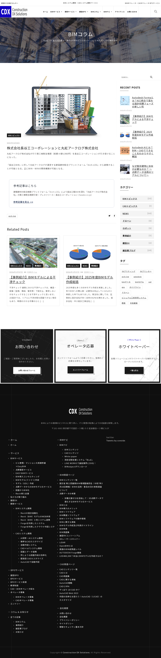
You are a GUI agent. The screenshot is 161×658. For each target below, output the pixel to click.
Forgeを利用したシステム (33, 523)
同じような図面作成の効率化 (34, 555)
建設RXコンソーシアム (69, 535)
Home (46, 40)
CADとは (63, 572)
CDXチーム (32, 272)
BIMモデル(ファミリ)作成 (27, 480)
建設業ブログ (129, 250)
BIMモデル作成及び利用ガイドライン (76, 525)
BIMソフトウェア (67, 511)
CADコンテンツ (72, 453)
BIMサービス (16, 458)
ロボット (127, 228)
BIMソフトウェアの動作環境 (72, 518)
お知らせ (20, 632)
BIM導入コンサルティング (27, 476)
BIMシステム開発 (24, 508)
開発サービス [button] (70, 12)
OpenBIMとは (66, 545)
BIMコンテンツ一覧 (68, 480)
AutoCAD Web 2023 (68, 593)
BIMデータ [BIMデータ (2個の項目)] (126, 282)
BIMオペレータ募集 (25, 597)
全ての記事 (57, 40)
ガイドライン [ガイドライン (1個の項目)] (135, 287)
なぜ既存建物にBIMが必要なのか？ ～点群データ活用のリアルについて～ (143, 170)
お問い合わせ (132, 12)
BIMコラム (21, 621)
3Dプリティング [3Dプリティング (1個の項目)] (128, 271)
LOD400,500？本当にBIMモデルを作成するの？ (81, 556)
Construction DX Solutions (76, 652)
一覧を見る (134, 370)
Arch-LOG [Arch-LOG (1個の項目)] (125, 276)
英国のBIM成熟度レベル (70, 549)
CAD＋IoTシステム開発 (31, 548)
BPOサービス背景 (18, 582)
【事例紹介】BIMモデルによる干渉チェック (142, 119)
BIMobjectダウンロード (76, 466)
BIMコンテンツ (71, 449)
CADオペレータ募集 (25, 600)
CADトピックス (130, 206)
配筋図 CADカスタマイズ (32, 558)
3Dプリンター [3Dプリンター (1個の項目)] (146, 271)
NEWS (28, 265)
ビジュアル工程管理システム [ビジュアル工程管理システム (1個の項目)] (134, 297)
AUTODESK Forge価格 (70, 552)
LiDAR (62, 542)
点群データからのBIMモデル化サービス (34, 486)
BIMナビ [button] (107, 12)
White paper (71, 456)
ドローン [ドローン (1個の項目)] (125, 292)
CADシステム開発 (24, 533)
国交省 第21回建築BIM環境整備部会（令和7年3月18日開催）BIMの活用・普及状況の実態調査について (81, 486)
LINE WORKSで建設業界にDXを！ (80, 463)
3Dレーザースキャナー (69, 539)
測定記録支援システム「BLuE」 (79, 459)
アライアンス (120, 12)
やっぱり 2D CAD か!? (69, 589)
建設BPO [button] (82, 12)
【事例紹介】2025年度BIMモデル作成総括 (142, 134)
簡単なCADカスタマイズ (32, 541)
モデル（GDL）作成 (25, 483)
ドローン (127, 220)
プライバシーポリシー (69, 620)
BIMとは (63, 505)
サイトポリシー (66, 623)
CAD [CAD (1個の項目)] (149, 282)
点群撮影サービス (24, 469)
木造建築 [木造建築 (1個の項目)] (134, 303)
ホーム (45, 12)
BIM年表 (63, 528)
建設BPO (14, 575)
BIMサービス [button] (55, 12)
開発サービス (16, 503)
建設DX (126, 243)
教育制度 (14, 585)
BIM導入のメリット (68, 508)
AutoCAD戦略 (65, 583)
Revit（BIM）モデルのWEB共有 (35, 516)
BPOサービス (16, 578)
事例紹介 (38, 265)
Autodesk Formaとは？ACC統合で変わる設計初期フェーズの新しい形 (143, 102)
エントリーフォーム (80, 370)
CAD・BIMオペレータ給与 (22, 588)
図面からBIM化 (23, 490)
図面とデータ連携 (29, 551)
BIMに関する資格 (67, 522)
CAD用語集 (64, 576)
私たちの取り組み (18, 497)
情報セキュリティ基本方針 (71, 627)
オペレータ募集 (17, 592)
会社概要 (63, 616)
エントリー (15, 603)
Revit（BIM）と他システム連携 (35, 519)
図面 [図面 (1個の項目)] (124, 303)
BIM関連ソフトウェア (69, 515)
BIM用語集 (64, 532)
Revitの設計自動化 (29, 513)
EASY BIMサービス (24, 473)
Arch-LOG (12, 216)
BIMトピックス (14, 135)
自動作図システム (29, 545)
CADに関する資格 (67, 579)
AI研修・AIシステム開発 (32, 538)
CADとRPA (64, 586)
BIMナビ (63, 445)
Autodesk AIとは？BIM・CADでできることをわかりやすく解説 (143, 152)
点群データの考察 (67, 493)
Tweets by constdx (115, 440)
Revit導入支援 (22, 493)
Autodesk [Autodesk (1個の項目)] (138, 276)
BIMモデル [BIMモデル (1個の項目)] (139, 282)
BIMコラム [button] (95, 12)
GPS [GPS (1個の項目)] (123, 287)
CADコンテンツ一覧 (68, 569)
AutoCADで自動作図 (30, 562)
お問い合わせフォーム (26, 370)
